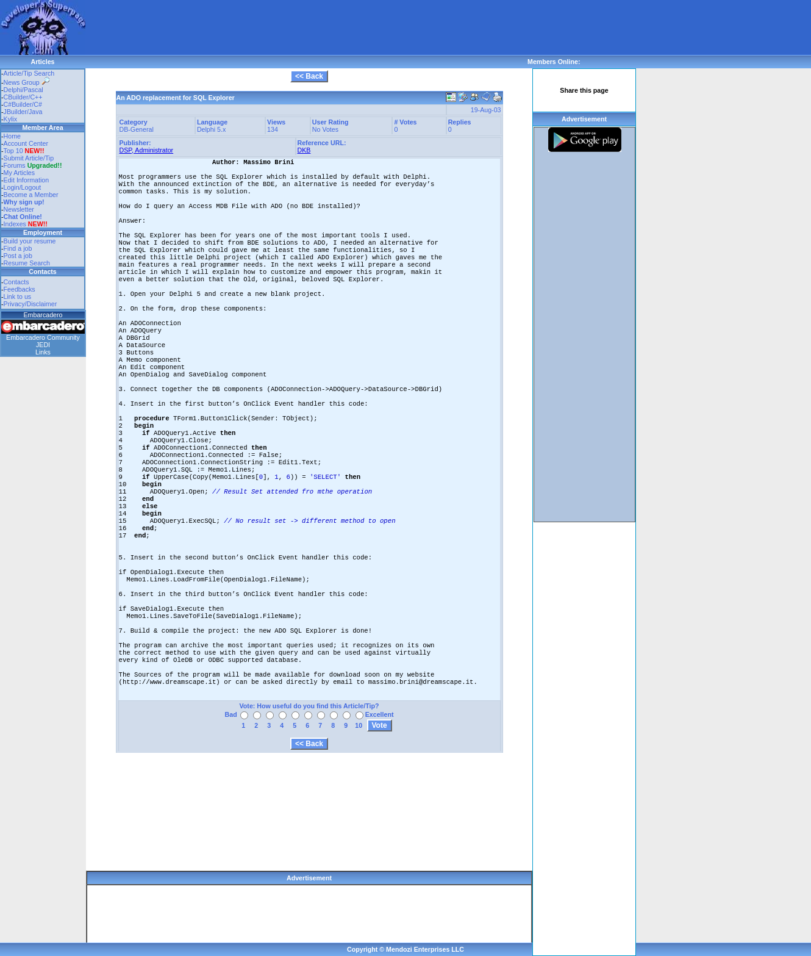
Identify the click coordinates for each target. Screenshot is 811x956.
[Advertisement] (307, 27)
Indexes (15, 224)
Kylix (11, 119)
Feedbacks (19, 289)
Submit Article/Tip (29, 158)
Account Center (26, 143)
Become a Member (31, 194)
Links (43, 352)
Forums (33, 165)
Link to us (18, 296)
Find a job (18, 248)
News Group (26, 82)
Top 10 (13, 150)
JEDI (43, 344)
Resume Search (27, 263)
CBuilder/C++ (23, 97)
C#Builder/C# (23, 104)
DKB (304, 150)
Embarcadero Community (43, 337)
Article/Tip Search (29, 73)
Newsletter (19, 209)
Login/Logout (22, 187)
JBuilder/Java (23, 111)
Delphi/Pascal (23, 89)
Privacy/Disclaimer (30, 303)
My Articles (19, 172)
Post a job (18, 255)
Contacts (16, 282)
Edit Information (26, 180)
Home (12, 136)
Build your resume (30, 241)
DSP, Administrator (147, 150)
